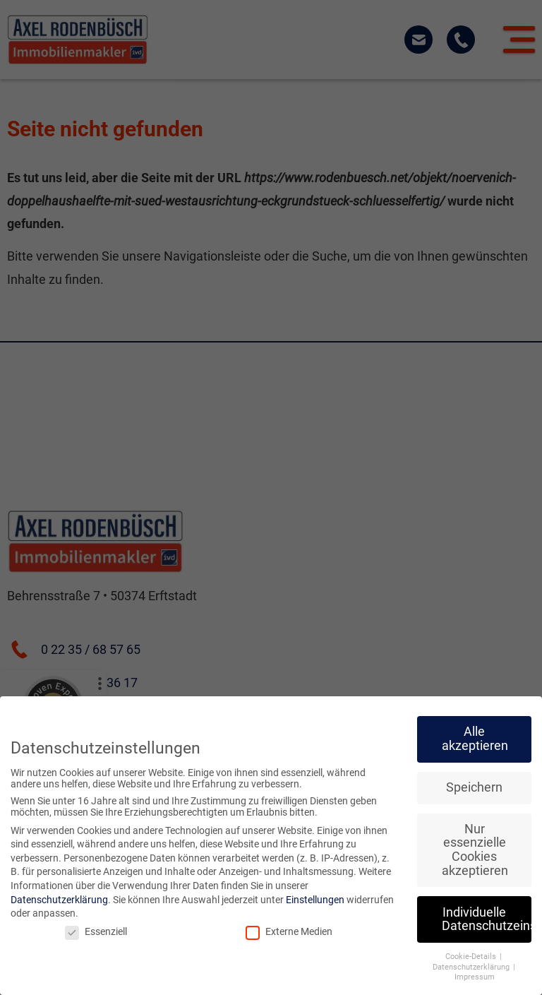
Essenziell (96, 931)
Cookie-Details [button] (471, 956)
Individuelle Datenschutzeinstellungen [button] (486, 919)
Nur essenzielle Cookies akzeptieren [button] (475, 850)
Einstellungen (315, 899)
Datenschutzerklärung (59, 899)
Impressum (474, 977)
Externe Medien (289, 931)
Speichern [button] (474, 787)
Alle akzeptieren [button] (475, 739)
